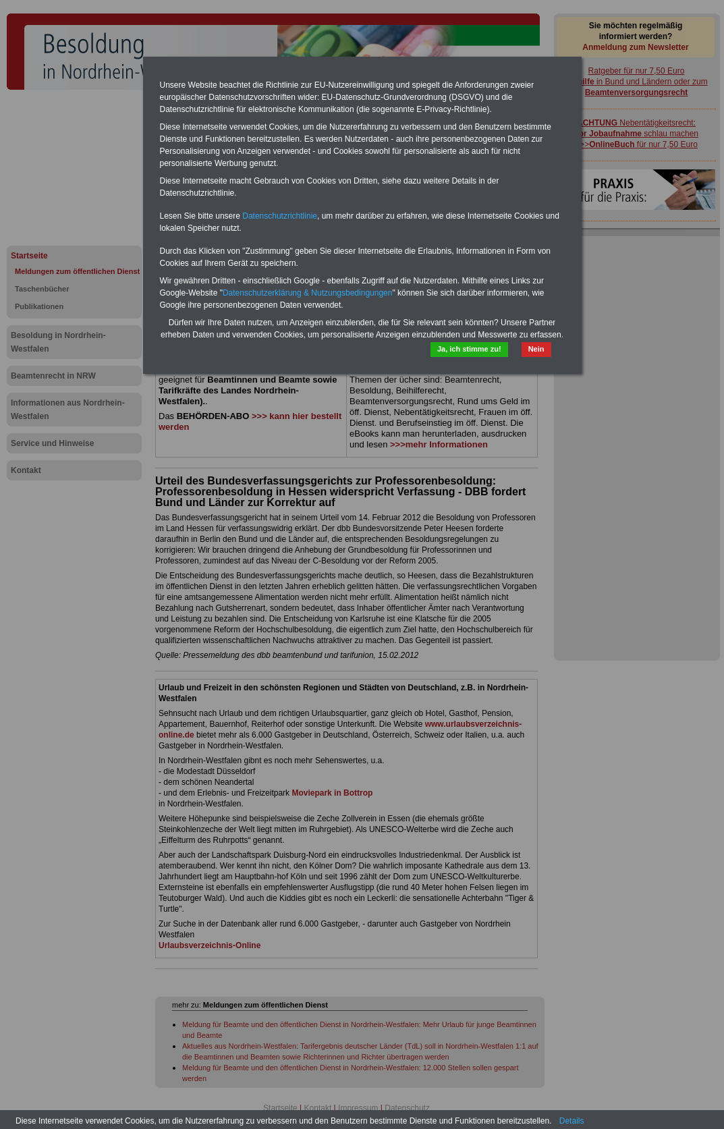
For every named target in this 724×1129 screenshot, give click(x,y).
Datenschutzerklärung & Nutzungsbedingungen (308, 293)
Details (571, 1121)
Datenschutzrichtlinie (279, 216)
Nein (536, 349)
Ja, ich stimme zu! (469, 349)
